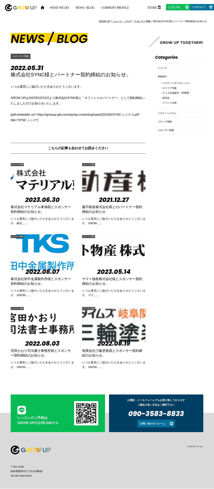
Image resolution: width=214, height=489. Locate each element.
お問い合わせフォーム (152, 423)
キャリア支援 (171, 94)
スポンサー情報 (21, 56)
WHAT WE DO (59, 7)
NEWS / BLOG (85, 7)
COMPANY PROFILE (115, 7)
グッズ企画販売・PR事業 (179, 100)
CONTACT (199, 7)
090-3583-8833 (156, 414)
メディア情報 (166, 135)
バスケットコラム (169, 123)
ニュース (163, 69)
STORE (152, 7)
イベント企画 (171, 111)
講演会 (167, 106)
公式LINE (174, 7)
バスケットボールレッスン (180, 89)
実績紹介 (163, 80)
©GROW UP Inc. (195, 447)
